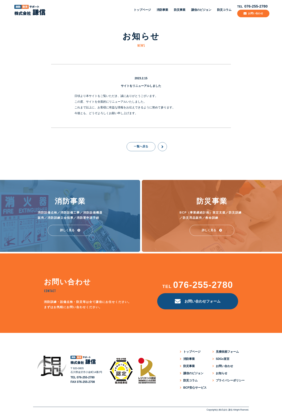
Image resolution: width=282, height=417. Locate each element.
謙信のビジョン (199, 9)
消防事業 (160, 9)
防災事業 (177, 9)
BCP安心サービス (195, 387)
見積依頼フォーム (227, 351)
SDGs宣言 (222, 358)
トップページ (140, 9)
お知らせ (221, 372)
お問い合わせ (224, 365)
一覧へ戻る (141, 146)
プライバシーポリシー (230, 380)
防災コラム (222, 9)
